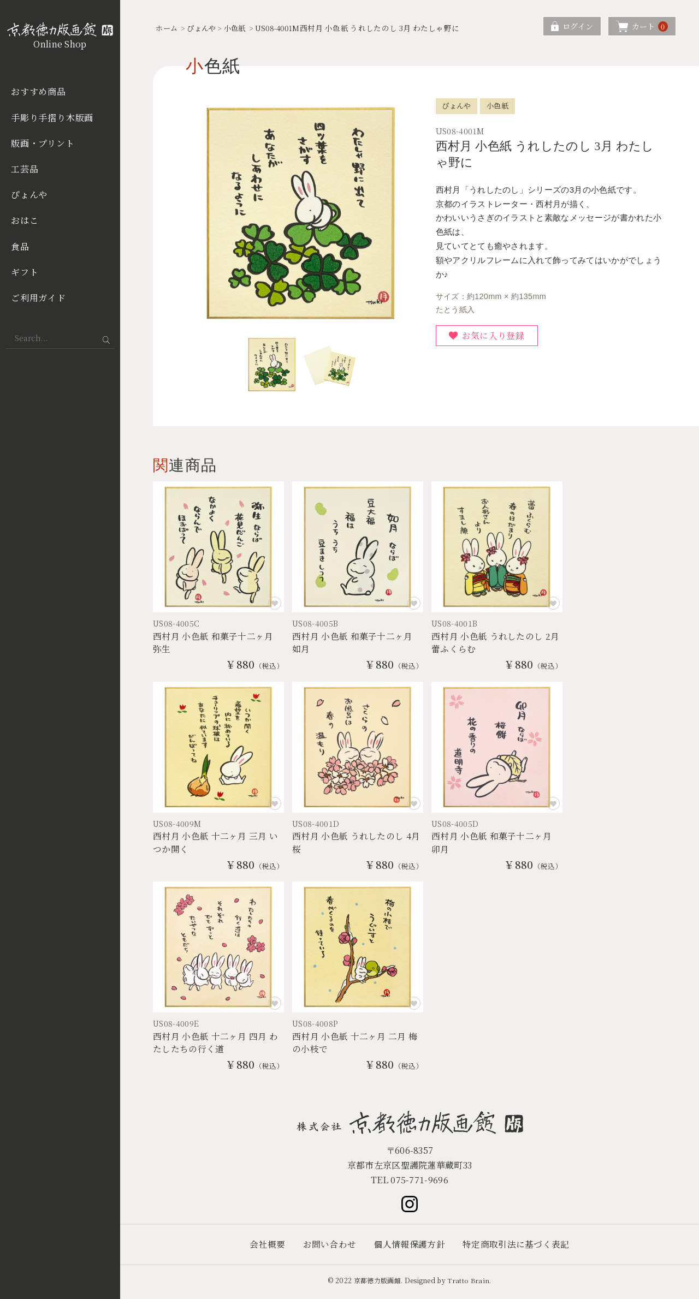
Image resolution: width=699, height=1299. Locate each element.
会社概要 (267, 1247)
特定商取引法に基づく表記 (516, 1247)
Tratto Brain (468, 1283)
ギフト (24, 272)
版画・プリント (43, 143)
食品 (20, 246)
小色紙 (239, 27)
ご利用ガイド (38, 297)
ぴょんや (29, 194)
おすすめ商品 (38, 91)
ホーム (167, 27)
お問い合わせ (329, 1247)
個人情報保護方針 (409, 1247)
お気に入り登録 (494, 335)
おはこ (24, 220)
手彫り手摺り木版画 (52, 117)
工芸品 (24, 169)
